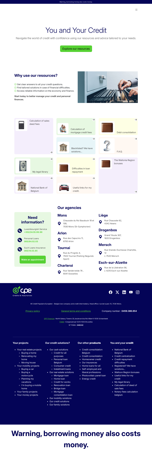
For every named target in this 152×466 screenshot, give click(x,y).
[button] (136, 10)
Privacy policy (33, 311)
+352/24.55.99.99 (33, 232)
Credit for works (62, 382)
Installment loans (62, 369)
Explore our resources (76, 48)
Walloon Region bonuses (127, 372)
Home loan (59, 378)
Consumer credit (62, 365)
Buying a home (28, 352)
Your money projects (27, 395)
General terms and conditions (76, 311)
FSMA (62, 322)
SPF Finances (49, 319)
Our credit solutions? (57, 342)
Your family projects (27, 391)
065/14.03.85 (30, 250)
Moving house (28, 362)
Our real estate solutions (62, 372)
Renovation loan (62, 385)
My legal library (122, 382)
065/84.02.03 (31, 241)
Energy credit (89, 378)
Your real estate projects (29, 349)
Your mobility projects (28, 365)
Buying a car (27, 369)
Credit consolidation (92, 356)
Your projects (20, 342)
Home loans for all (91, 365)
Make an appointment (32, 259)
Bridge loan (59, 388)
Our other (89, 342)
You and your (121, 342)
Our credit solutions (59, 401)
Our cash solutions (59, 349)
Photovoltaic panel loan (94, 375)
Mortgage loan (61, 375)
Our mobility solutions (60, 398)
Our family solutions (60, 404)
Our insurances (89, 362)
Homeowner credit (91, 359)
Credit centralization (125, 356)
